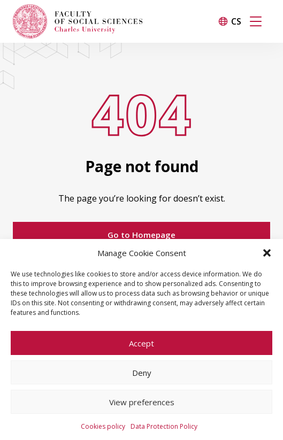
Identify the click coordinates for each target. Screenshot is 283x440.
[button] (267, 253)
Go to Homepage (141, 234)
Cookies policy (103, 426)
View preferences (141, 402)
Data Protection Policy (164, 426)
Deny (141, 372)
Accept (141, 343)
